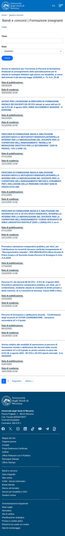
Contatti (5, 445)
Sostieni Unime (9, 495)
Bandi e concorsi (16, 15)
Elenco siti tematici (10, 488)
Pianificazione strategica (13, 517)
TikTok (32, 429)
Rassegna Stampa (10, 459)
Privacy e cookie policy (12, 521)
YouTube (40, 429)
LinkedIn (25, 429)
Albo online (7, 478)
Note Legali (7, 507)
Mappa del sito (8, 438)
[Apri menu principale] (59, 5)
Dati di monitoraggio (11, 528)
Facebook (3, 429)
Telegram (47, 429)
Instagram (17, 429)
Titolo (4, 36)
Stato (4, 47)
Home (4, 15)
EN (53, 6)
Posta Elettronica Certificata (14, 448)
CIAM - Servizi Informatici (13, 481)
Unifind (5, 452)
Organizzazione (9, 442)
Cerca (7, 58)
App (54, 429)
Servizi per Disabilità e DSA (14, 492)
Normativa (6, 511)
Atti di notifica (8, 514)
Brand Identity (8, 485)
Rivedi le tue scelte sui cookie (15, 524)
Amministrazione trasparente (15, 503)
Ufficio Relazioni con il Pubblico (16, 455)
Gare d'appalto (8, 474)
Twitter (10, 429)
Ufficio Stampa (8, 462)
